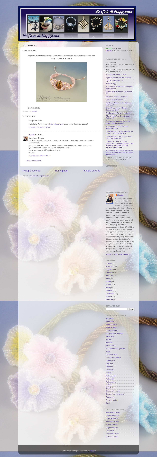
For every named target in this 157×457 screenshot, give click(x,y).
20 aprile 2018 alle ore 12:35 (39, 127)
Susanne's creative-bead (115, 394)
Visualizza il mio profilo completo (118, 254)
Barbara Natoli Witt (113, 413)
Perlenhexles (111, 376)
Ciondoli (109, 272)
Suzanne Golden (112, 437)
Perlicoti (109, 385)
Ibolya (108, 352)
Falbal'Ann (110, 336)
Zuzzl (108, 403)
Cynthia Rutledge (112, 415)
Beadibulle (110, 321)
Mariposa (109, 367)
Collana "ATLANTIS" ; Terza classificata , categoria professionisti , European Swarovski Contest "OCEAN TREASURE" (120, 144)
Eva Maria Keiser (112, 421)
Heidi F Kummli (111, 425)
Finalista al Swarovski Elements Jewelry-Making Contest (118, 122)
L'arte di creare (111, 355)
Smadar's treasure (113, 391)
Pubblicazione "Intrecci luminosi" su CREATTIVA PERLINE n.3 (119, 132)
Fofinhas (109, 342)
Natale (108, 281)
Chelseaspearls (112, 330)
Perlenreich (110, 379)
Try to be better (111, 400)
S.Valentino (110, 294)
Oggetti (108, 269)
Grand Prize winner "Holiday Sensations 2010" (116, 109)
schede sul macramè (55, 124)
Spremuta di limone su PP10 (116, 97)
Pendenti (109, 291)
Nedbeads (110, 370)
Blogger (93, 451)
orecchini (109, 275)
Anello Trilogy (111, 84)
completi (109, 297)
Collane (109, 263)
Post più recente (31, 170)
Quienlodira (110, 388)
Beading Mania (111, 324)
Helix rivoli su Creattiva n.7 (116, 100)
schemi (108, 285)
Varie (108, 278)
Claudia (32, 135)
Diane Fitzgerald (112, 418)
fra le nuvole (110, 345)
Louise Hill (110, 431)
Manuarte (109, 364)
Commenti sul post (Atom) (40, 176)
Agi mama (110, 318)
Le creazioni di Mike (113, 358)
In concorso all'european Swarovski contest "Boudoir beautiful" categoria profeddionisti (119, 153)
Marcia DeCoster (112, 434)
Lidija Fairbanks (112, 428)
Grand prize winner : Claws (116, 74)
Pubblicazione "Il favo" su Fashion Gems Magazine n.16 (119, 137)
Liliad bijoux (110, 361)
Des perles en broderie (114, 333)
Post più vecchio (91, 170)
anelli (108, 288)
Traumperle (110, 397)
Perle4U (109, 373)
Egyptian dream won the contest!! (118, 78)
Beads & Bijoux (111, 327)
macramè (109, 300)
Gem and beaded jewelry (115, 349)
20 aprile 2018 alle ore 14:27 (39, 156)
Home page (61, 170)
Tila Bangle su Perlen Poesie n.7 (118, 113)
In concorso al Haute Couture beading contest (117, 127)
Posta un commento (33, 161)
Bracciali (34, 112)
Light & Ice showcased (114, 81)
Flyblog (108, 339)
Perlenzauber (111, 382)
